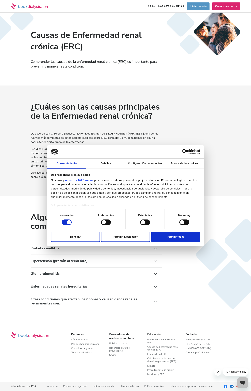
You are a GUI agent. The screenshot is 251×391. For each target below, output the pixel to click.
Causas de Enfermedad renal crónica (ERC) (162, 349)
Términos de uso (130, 386)
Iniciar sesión (198, 6)
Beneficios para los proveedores (119, 349)
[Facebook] (225, 386)
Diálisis (151, 365)
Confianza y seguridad (75, 386)
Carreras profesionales (197, 352)
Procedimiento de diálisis (160, 370)
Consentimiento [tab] (67, 163)
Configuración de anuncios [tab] (145, 163)
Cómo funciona (79, 339)
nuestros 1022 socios (79, 180)
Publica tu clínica (118, 343)
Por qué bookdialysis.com (85, 344)
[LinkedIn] (232, 386)
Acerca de (52, 386)
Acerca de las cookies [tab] (184, 163)
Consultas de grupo (82, 348)
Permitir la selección (125, 236)
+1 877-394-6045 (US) (197, 344)
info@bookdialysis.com (197, 339)
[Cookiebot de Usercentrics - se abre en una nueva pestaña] (185, 151)
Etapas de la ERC (156, 354)
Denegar (75, 236)
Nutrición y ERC (155, 374)
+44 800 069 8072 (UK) (198, 348)
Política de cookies (154, 386)
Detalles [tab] (106, 163)
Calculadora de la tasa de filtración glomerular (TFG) (161, 360)
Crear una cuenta (226, 6)
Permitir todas (175, 236)
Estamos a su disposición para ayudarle (191, 386)
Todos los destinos (81, 352)
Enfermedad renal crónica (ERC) (161, 341)
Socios (112, 355)
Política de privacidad (104, 386)
